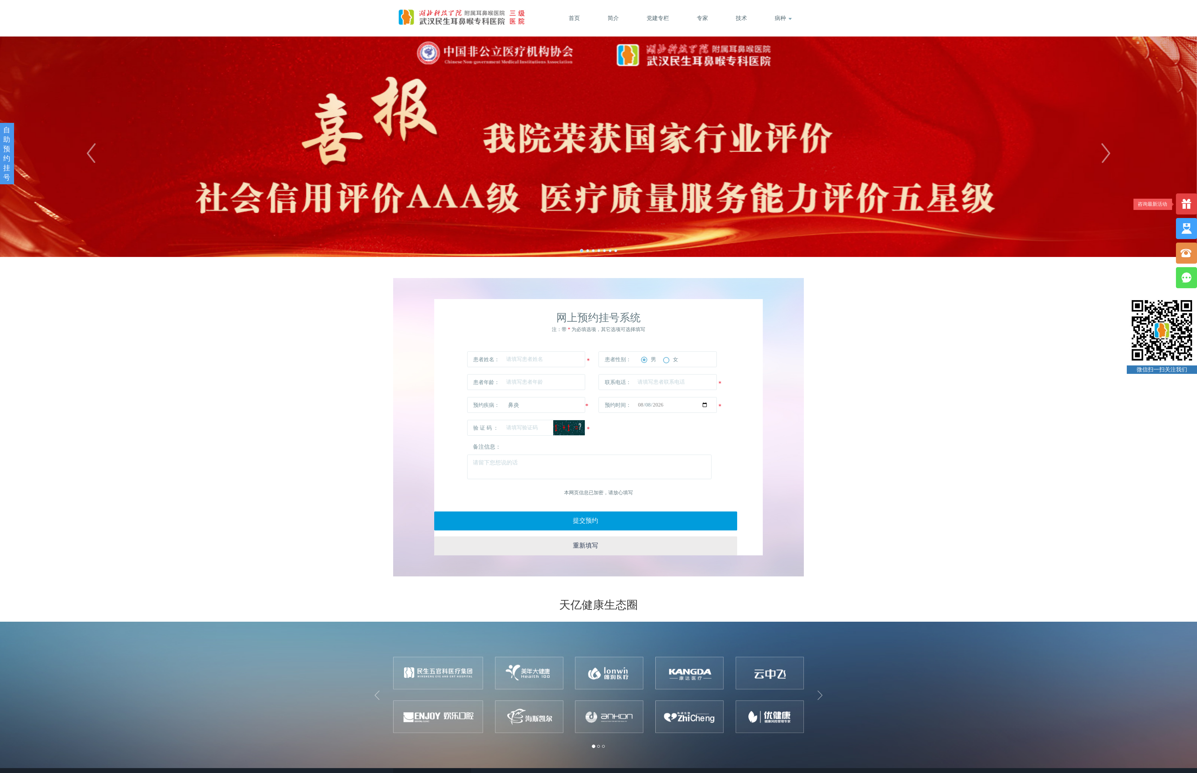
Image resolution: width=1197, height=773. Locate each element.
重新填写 (681, 518)
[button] (378, 670)
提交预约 (516, 518)
